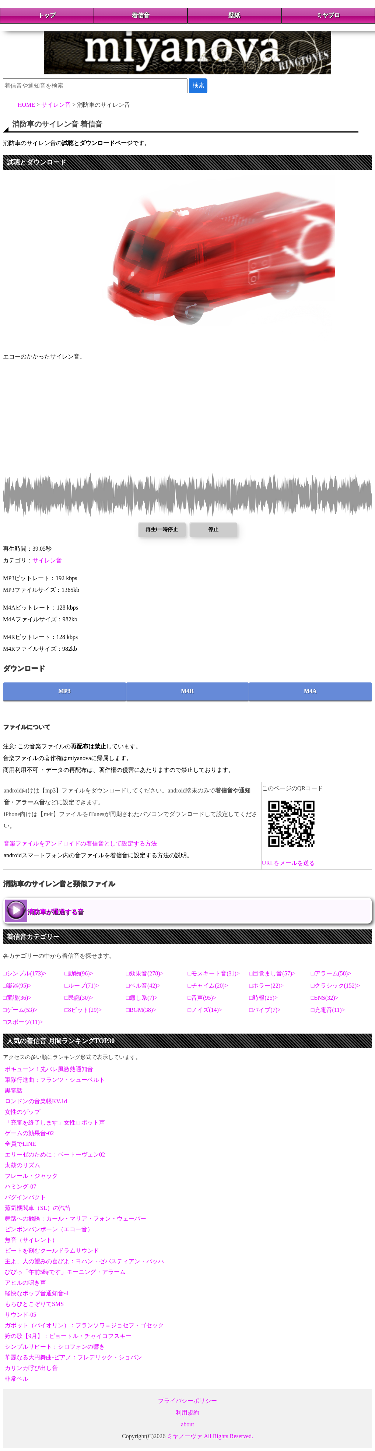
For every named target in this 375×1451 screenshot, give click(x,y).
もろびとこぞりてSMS (34, 1304)
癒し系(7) (142, 998)
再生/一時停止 (162, 529)
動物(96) (79, 973)
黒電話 (13, 1090)
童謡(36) (17, 998)
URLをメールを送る (288, 863)
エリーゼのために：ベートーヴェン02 (55, 1154)
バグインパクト (25, 1197)
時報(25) (263, 998)
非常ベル (16, 1379)
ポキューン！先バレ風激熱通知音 (49, 1069)
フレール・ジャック (31, 1176)
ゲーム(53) (20, 1010)
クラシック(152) (336, 985)
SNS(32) (325, 998)
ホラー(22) (266, 985)
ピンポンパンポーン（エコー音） (49, 1229)
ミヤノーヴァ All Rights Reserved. (210, 1436)
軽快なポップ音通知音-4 (37, 1293)
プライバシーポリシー (187, 1401)
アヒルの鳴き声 (25, 1282)
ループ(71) (82, 985)
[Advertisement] (187, 420)
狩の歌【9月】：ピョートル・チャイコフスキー (68, 1336)
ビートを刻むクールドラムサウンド (52, 1250)
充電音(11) (328, 1010)
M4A (310, 691)
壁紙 (234, 15)
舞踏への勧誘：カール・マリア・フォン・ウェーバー (75, 1218)
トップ (47, 15)
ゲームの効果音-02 (29, 1133)
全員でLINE (20, 1144)
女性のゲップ (22, 1112)
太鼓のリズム (22, 1165)
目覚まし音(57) (272, 973)
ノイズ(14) (205, 1010)
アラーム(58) (331, 973)
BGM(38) (141, 1010)
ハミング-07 (20, 1186)
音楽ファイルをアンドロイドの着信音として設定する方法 (80, 843)
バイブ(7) (265, 1010)
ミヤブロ (328, 15)
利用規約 (187, 1412)
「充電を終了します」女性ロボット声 (55, 1122)
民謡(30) (79, 998)
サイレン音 (47, 560)
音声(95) (202, 998)
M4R (187, 691)
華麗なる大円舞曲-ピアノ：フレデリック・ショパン (73, 1357)
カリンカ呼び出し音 (31, 1368)
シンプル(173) (25, 973)
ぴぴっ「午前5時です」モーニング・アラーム (65, 1272)
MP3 (65, 691)
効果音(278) (145, 973)
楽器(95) (17, 985)
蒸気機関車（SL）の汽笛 (38, 1208)
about (187, 1424)
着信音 (141, 15)
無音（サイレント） (31, 1240)
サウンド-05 (20, 1314)
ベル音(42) (143, 985)
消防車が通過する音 (55, 911)
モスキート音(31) (213, 973)
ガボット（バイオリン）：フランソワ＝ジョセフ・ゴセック (84, 1325)
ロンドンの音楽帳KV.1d (36, 1101)
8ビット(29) (83, 1010)
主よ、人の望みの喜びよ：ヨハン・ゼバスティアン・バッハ (84, 1261)
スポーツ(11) (23, 1022)
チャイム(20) (208, 985)
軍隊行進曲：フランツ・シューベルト (55, 1080)
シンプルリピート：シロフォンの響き (55, 1347)
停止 (213, 529)
